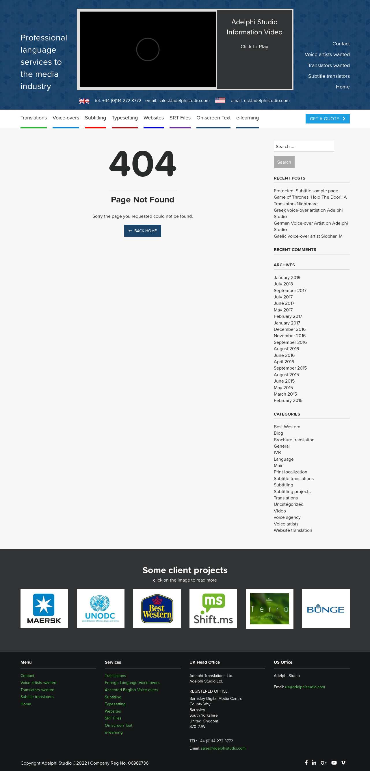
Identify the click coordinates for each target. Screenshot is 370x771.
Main (279, 465)
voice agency (287, 517)
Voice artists (286, 523)
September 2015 (290, 367)
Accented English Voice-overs (131, 690)
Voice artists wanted (327, 54)
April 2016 (284, 361)
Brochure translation (294, 439)
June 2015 (284, 380)
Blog (278, 432)
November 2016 (290, 335)
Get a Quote (327, 118)
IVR (277, 452)
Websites (154, 117)
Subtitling (95, 117)
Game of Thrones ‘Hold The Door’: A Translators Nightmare (310, 200)
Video (280, 510)
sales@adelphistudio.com (184, 100)
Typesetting (125, 117)
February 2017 (288, 316)
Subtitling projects (292, 491)
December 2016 (290, 329)
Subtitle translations (294, 478)
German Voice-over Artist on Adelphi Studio (311, 226)
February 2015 (288, 400)
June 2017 (284, 303)
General (282, 445)
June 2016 (284, 355)
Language (284, 458)
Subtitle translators (329, 76)
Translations (34, 117)
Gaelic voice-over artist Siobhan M (308, 236)
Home (343, 87)
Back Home (143, 231)
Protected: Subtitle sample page (306, 190)
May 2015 (283, 387)
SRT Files (180, 117)
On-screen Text (213, 117)
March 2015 (285, 393)
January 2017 (287, 322)
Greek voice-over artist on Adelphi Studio (308, 213)
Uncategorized (289, 504)
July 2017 (283, 296)
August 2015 (286, 374)
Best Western (287, 426)
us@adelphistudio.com (267, 100)
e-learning (247, 117)
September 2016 (290, 342)
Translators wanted (329, 65)
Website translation (293, 530)
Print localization (290, 471)
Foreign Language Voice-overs (132, 682)
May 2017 (283, 309)
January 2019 (287, 277)
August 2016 (286, 348)
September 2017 (290, 290)
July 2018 (283, 283)
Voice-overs (66, 117)
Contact (341, 43)
